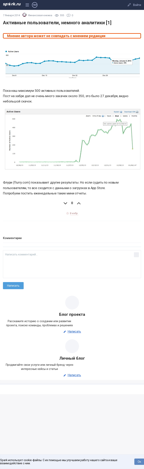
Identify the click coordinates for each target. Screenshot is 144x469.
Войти (137, 5)
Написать (72, 331)
